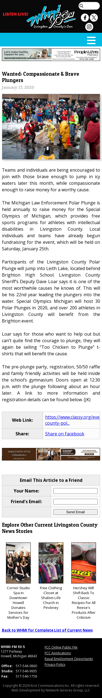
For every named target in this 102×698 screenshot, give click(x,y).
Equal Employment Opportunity (69, 658)
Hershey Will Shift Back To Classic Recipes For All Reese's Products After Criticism (83, 581)
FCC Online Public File (61, 647)
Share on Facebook (64, 434)
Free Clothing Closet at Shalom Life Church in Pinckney (51, 576)
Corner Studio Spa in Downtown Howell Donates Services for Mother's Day (18, 581)
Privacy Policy (55, 664)
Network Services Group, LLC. (68, 690)
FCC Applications (58, 653)
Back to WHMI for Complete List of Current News (47, 630)
